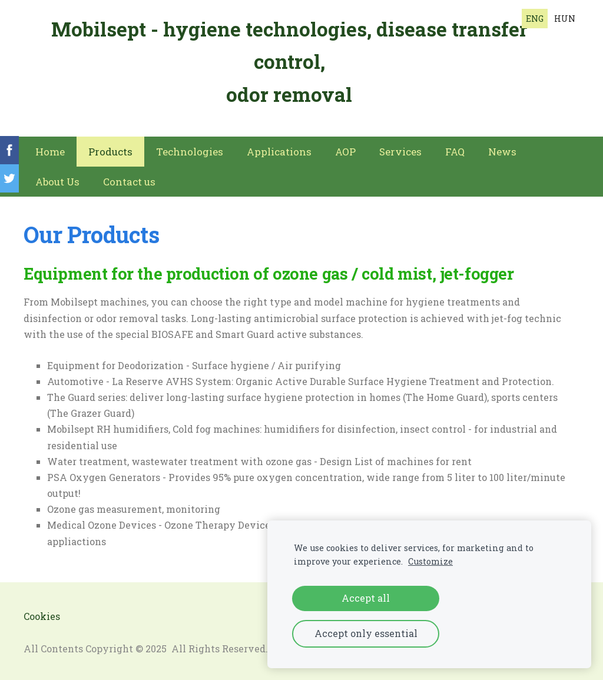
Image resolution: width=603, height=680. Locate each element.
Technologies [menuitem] (189, 151)
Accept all (366, 598)
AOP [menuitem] (345, 151)
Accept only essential (366, 633)
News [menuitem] (502, 151)
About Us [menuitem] (57, 181)
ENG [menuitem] (535, 18)
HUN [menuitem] (564, 18)
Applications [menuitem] (279, 151)
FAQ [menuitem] (455, 151)
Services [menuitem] (400, 151)
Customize (430, 561)
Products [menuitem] (110, 151)
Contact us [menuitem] (129, 181)
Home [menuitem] (50, 151)
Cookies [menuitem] (42, 616)
